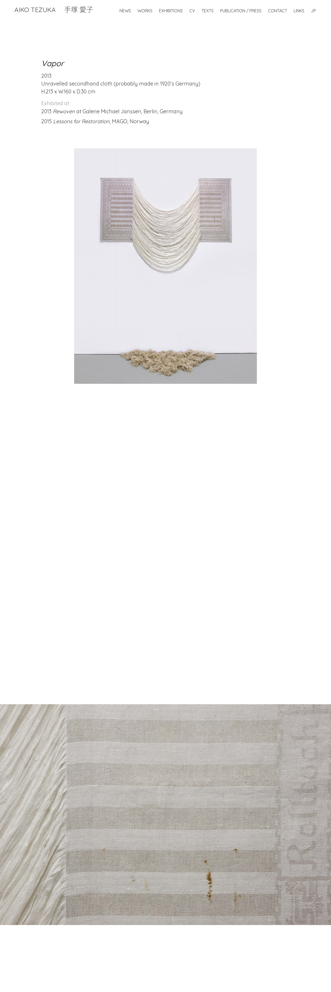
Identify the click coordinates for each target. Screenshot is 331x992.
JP (313, 10)
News (125, 10)
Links (299, 10)
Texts (208, 10)
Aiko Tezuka (53, 10)
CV (192, 10)
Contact (277, 10)
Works (145, 10)
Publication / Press (240, 10)
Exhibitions (171, 10)
